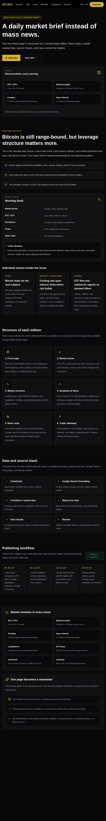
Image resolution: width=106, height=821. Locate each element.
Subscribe (11, 58)
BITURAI (7, 4)
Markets (19, 4)
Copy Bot (96, 4)
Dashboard (56, 4)
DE (87, 4)
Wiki (27, 4)
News (35, 4)
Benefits (44, 4)
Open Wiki (31, 58)
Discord (67, 4)
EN (82, 4)
